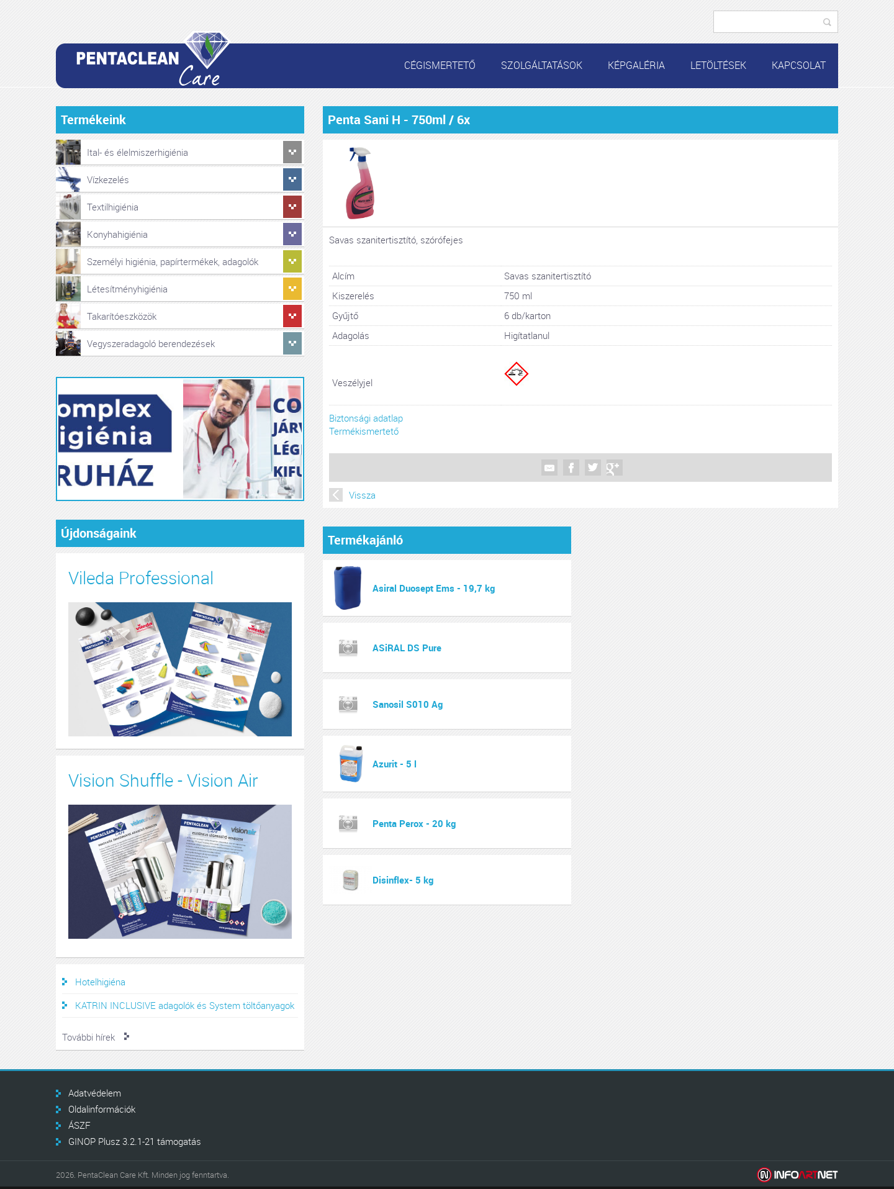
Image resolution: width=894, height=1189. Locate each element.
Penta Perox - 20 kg (414, 823)
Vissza (362, 495)
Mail (549, 467)
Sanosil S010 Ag (407, 704)
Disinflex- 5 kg (402, 880)
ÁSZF (79, 1125)
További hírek (88, 1037)
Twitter (593, 467)
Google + (615, 467)
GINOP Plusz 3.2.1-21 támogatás (134, 1141)
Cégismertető (440, 65)
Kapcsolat (799, 65)
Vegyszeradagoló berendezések (151, 343)
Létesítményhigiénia (127, 289)
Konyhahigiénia (117, 234)
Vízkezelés (108, 179)
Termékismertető (364, 431)
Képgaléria (636, 65)
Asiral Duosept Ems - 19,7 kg (433, 588)
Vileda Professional (141, 577)
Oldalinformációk (101, 1109)
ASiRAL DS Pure (406, 647)
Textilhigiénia (112, 207)
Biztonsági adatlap (366, 418)
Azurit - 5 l (394, 763)
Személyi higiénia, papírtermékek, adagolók (172, 261)
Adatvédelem (94, 1093)
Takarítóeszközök (121, 316)
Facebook (571, 467)
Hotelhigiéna (100, 981)
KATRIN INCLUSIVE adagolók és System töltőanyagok (184, 1005)
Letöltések (718, 65)
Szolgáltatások (541, 65)
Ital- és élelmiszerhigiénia (137, 152)
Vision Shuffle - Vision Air (163, 780)
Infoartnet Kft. (797, 1175)
